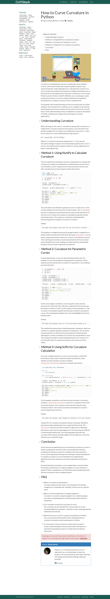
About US (60, 597)
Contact (91, 597)
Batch (29, 28)
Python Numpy (23, 18)
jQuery (21, 38)
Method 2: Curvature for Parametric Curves (60, 42)
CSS (30, 42)
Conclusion (49, 47)
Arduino (21, 47)
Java (20, 43)
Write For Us (67, 597)
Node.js (32, 43)
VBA (34, 48)
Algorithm (30, 21)
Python (29, 27)
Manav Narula (48, 21)
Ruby (29, 45)
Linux (31, 35)
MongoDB (32, 47)
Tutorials (63, 2)
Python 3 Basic (23, 15)
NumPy (70, 21)
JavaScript (31, 16)
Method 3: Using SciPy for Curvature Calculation (62, 45)
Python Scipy (22, 27)
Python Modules (23, 16)
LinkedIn (59, 563)
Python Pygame (28, 38)
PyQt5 (27, 20)
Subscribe (83, 538)
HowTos (73, 2)
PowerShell (22, 30)
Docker (28, 33)
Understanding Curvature (54, 37)
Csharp (21, 45)
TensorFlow (22, 40)
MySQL (26, 47)
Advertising (85, 597)
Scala (20, 50)
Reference (83, 2)
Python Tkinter (23, 28)
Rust (26, 45)
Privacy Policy (76, 597)
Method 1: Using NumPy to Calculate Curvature (62, 40)
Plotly (32, 33)
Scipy (25, 57)
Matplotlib (22, 20)
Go (24, 43)
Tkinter (30, 15)
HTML (26, 37)
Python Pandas (30, 30)
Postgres (21, 48)
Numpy (21, 32)
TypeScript (29, 40)
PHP (34, 42)
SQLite (27, 48)
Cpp (23, 37)
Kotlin (27, 43)
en (91, 2)
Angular (21, 42)
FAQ (47, 50)
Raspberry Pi (26, 50)
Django (34, 32)
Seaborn (21, 35)
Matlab (26, 35)
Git (29, 18)
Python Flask (27, 32)
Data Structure (23, 21)
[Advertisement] (28, 82)
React (26, 42)
